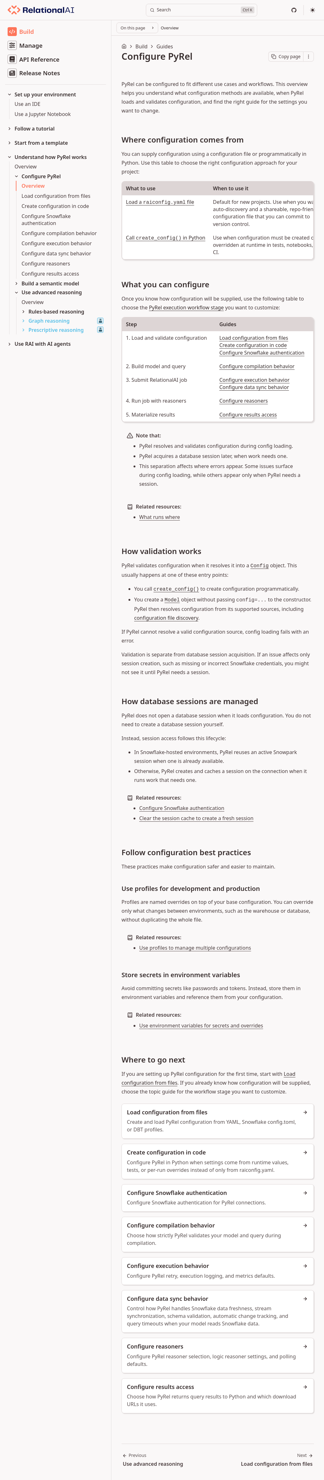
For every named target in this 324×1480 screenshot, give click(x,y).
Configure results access (248, 414)
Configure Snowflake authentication (261, 352)
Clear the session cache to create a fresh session (196, 818)
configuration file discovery (166, 617)
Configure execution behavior (254, 379)
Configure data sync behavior (254, 387)
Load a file (160, 201)
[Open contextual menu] (308, 57)
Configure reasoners (243, 400)
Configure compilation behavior (257, 366)
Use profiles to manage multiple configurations (195, 947)
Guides (164, 46)
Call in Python (165, 237)
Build (141, 46)
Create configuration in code (253, 345)
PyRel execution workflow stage (186, 307)
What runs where (159, 517)
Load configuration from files (253, 337)
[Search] (201, 10)
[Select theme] (312, 10)
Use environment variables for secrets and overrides (201, 1025)
